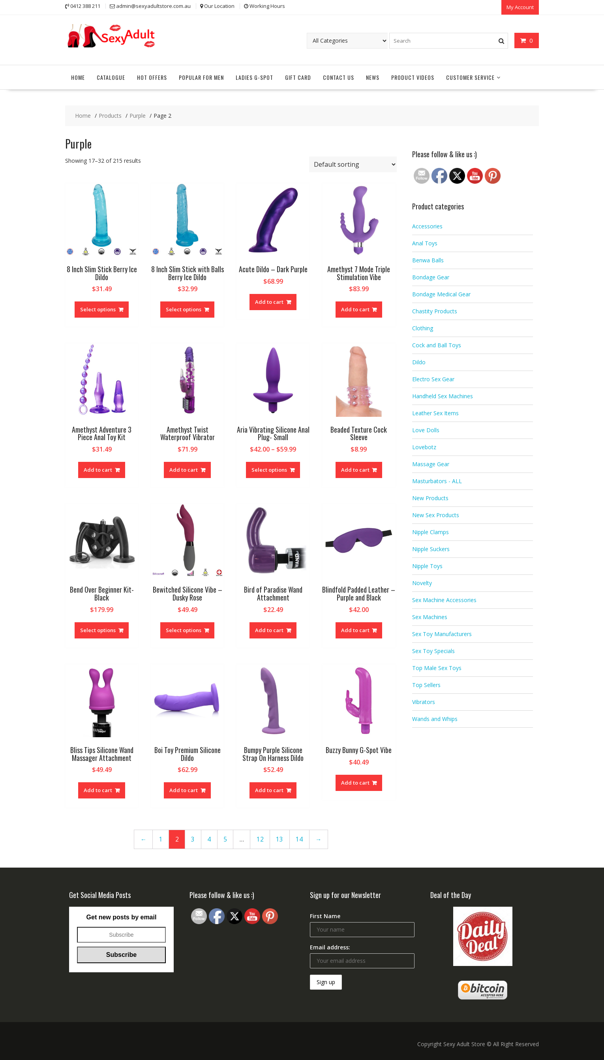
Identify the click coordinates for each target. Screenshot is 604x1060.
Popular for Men (201, 76)
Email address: (330, 947)
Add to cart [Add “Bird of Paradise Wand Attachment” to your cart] (269, 629)
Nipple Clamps (430, 531)
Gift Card (298, 76)
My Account (520, 6)
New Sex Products (435, 514)
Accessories (427, 226)
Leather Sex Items (435, 412)
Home (78, 76)
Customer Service (470, 76)
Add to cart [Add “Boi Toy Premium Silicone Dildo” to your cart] (183, 789)
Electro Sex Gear (433, 378)
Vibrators (423, 701)
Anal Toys (424, 243)
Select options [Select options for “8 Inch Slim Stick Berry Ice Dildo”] (98, 309)
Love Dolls (425, 429)
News (372, 76)
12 (260, 838)
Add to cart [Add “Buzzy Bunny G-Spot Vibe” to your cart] (355, 781)
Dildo (419, 361)
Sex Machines (429, 616)
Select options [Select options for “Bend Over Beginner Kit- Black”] (98, 629)
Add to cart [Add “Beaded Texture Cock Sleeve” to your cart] (355, 469)
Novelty (422, 582)
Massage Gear (430, 463)
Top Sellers (426, 684)
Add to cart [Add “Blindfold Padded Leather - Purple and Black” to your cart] (355, 629)
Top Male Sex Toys (436, 667)
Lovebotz (424, 446)
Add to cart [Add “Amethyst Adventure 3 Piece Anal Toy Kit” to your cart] (98, 469)
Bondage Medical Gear (441, 293)
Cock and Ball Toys (436, 344)
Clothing (422, 327)
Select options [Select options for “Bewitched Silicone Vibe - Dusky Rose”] (183, 629)
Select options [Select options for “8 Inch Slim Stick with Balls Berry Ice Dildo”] (183, 309)
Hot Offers (152, 76)
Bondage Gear (430, 277)
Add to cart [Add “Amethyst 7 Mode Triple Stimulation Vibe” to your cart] (355, 309)
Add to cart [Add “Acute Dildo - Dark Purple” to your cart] (269, 301)
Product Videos (412, 76)
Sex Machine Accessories (444, 599)
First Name (325, 915)
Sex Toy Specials (433, 650)
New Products (430, 497)
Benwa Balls (428, 260)
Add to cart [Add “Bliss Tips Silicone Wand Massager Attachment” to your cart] (98, 789)
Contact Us (338, 76)
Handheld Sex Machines (442, 395)
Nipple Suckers (431, 548)
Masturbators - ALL (437, 480)
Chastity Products (434, 310)
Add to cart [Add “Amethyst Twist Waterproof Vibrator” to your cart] (183, 469)
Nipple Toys (427, 565)
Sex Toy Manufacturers (442, 633)
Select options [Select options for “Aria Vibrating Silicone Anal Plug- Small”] (269, 469)
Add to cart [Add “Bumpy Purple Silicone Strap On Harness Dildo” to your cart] (269, 789)
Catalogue (111, 76)
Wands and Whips (435, 718)
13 (279, 838)
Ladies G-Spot (254, 76)
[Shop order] (353, 163)
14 (299, 838)
